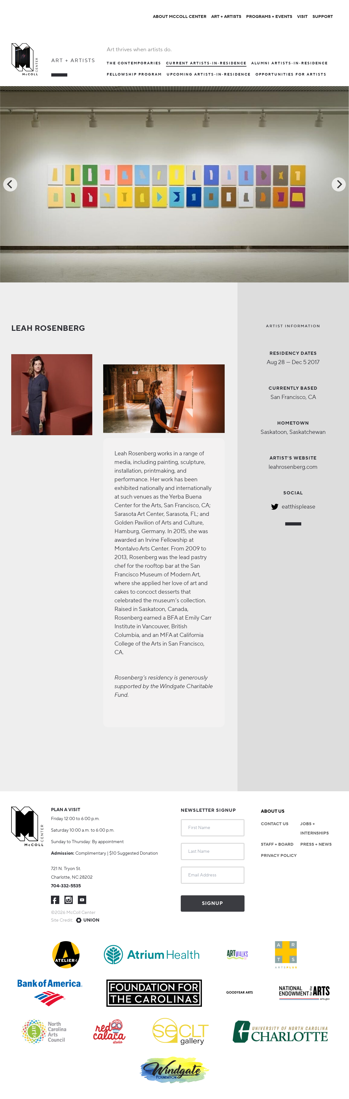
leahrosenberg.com (293, 467)
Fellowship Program (134, 74)
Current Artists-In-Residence (206, 64)
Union (91, 920)
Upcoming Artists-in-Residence (209, 74)
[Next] (339, 184)
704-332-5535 (66, 886)
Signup (212, 903)
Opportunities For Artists (291, 74)
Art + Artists (73, 60)
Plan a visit (65, 810)
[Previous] (10, 184)
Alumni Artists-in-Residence (289, 63)
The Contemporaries (134, 63)
